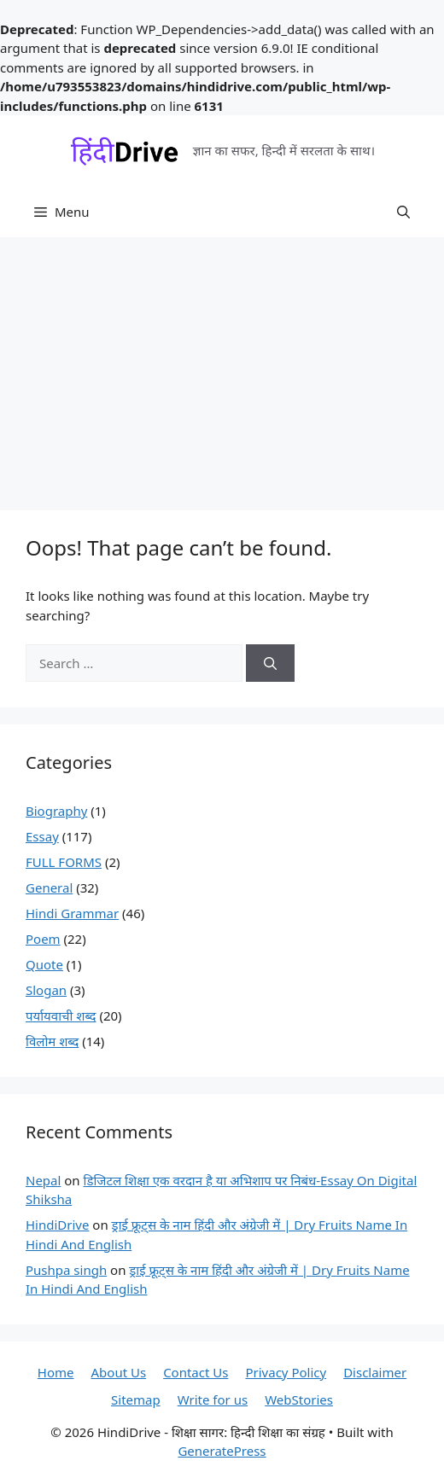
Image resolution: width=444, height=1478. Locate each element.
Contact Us (195, 1372)
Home (56, 1372)
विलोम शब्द (52, 1041)
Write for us (213, 1399)
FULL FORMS (64, 861)
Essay (42, 836)
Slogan (46, 989)
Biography (56, 810)
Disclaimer (374, 1372)
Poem (43, 938)
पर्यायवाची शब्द (61, 1015)
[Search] (270, 663)
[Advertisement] (222, 365)
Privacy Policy (285, 1372)
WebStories (299, 1399)
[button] (403, 211)
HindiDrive (57, 1224)
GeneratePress (222, 1450)
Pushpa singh (66, 1269)
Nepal (43, 1180)
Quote (44, 964)
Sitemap (136, 1399)
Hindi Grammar (72, 913)
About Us (119, 1372)
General (49, 887)
